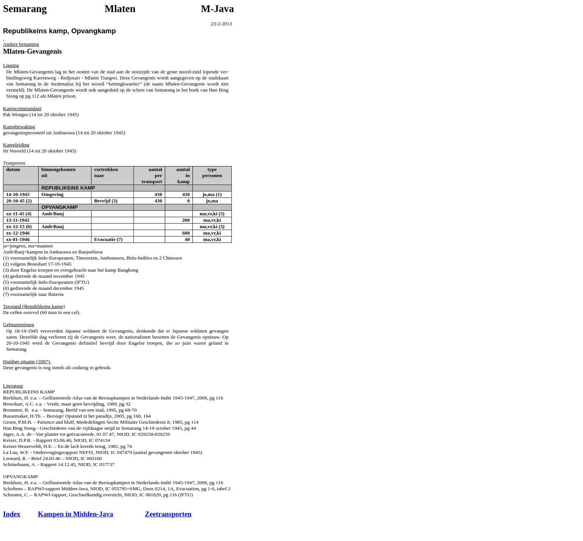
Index (11, 514)
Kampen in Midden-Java (75, 514)
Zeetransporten (168, 514)
